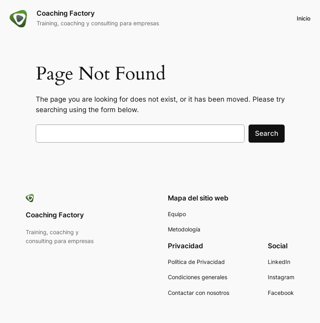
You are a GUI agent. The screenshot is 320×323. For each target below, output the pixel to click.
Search (266, 133)
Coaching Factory (66, 13)
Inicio (303, 18)
